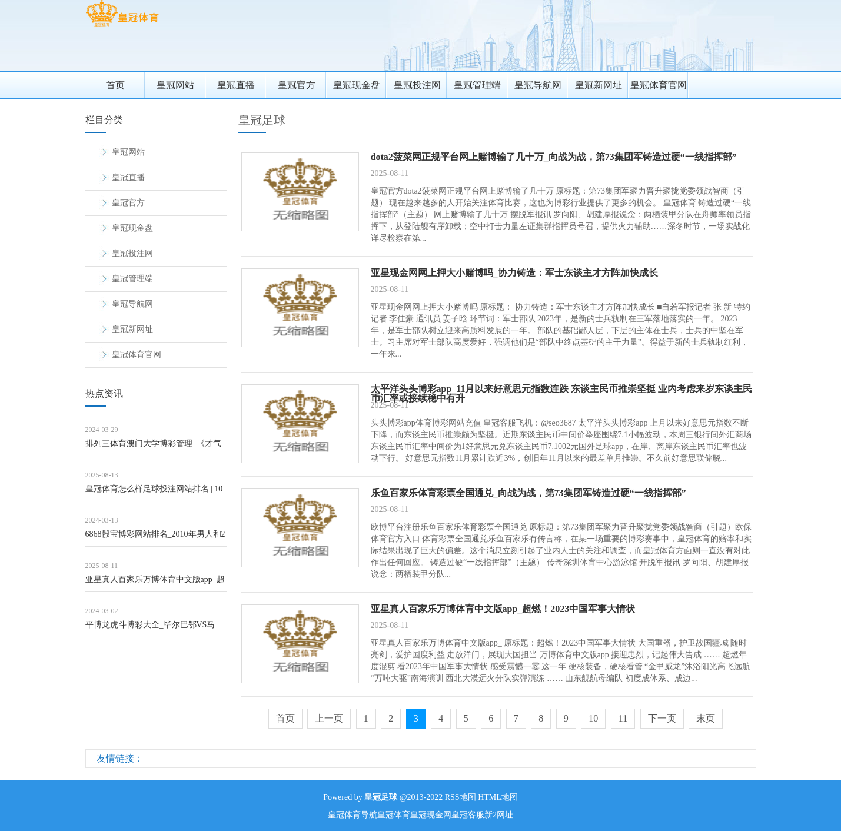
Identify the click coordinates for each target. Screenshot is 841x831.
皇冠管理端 (477, 85)
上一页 (329, 718)
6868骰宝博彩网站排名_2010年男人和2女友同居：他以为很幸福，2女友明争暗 (155, 538)
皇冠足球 (261, 120)
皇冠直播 (236, 85)
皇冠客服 (467, 814)
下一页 (662, 718)
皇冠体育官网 (658, 85)
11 (623, 718)
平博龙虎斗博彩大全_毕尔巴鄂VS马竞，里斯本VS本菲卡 (150, 628)
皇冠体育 (393, 814)
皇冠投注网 (417, 85)
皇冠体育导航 (352, 814)
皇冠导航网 (537, 85)
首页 (115, 85)
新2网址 (498, 814)
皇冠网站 (175, 85)
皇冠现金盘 (356, 85)
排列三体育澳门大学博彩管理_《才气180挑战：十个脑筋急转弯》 (153, 447)
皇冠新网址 (598, 85)
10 (593, 718)
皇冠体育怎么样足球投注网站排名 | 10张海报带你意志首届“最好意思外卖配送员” (154, 492)
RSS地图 (460, 797)
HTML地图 (498, 797)
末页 (705, 718)
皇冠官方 (296, 85)
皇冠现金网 (430, 814)
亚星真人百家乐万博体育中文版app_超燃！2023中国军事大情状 (155, 583)
